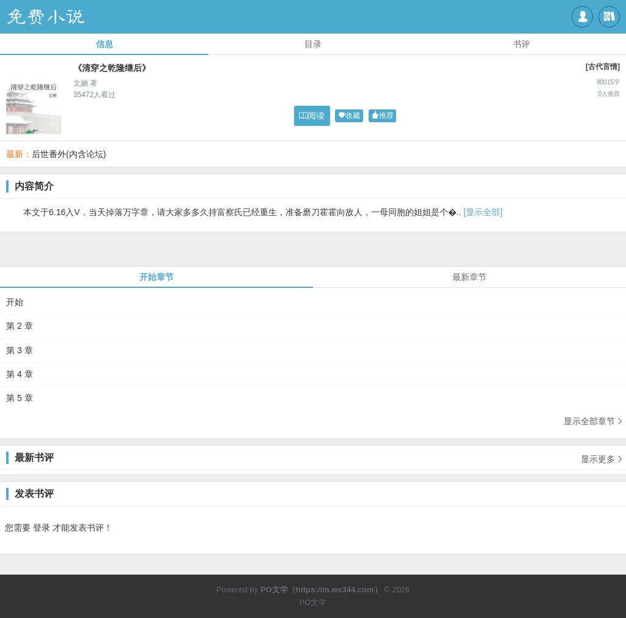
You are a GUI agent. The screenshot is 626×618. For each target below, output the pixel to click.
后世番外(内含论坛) (69, 154)
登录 (41, 527)
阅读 (312, 115)
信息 (104, 44)
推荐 (383, 116)
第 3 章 (19, 350)
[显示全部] (483, 212)
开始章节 (156, 277)
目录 (313, 44)
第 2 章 (19, 326)
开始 (14, 302)
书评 (521, 44)
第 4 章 (19, 374)
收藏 (349, 116)
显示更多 (602, 455)
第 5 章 (19, 398)
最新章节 (469, 277)
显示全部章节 (594, 421)
